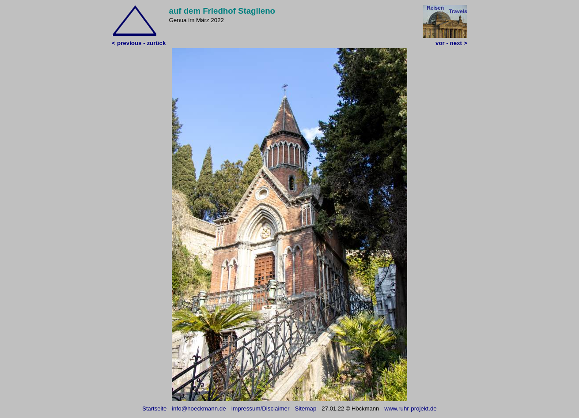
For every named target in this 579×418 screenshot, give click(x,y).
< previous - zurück (139, 43)
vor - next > (451, 43)
